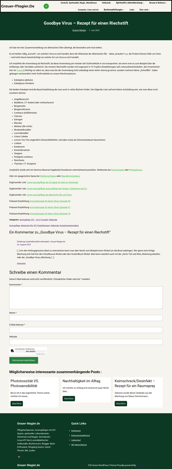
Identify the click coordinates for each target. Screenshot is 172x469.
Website (13, 337)
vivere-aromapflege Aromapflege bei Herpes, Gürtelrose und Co (57, 188)
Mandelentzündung (70, 176)
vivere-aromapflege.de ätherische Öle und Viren (49, 195)
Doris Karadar (117, 170)
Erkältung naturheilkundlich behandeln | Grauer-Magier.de (41, 241)
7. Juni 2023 (94, 30)
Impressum (76, 431)
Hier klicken (30, 351)
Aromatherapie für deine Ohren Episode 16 (50, 214)
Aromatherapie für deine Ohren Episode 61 (50, 207)
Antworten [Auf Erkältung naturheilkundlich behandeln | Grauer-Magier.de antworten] (21, 263)
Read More (17, 404)
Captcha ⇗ (41, 354)
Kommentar (15, 284)
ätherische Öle (27, 225)
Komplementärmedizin (69, 225)
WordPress (141, 465)
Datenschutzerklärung (80, 435)
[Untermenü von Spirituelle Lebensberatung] (143, 2)
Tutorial (20, 70)
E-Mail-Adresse (17, 325)
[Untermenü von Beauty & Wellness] (166, 2)
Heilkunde (53, 220)
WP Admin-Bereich (79, 445)
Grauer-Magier (79, 30)
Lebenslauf (76, 440)
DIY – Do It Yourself (39, 220)
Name (13, 313)
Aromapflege (25, 220)
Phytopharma (135, 170)
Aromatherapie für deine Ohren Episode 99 (50, 201)
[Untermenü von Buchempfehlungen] (123, 9)
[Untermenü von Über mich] (149, 9)
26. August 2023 (24, 244)
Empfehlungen (43, 225)
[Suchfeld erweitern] (46, 6)
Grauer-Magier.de (17, 6)
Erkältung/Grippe (48, 176)
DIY (35, 225)
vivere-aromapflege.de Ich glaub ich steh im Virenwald (52, 182)
